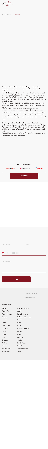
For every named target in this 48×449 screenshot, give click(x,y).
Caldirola (5, 323)
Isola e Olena (6, 351)
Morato (19, 334)
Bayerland (5, 320)
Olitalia (19, 340)
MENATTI (17, 14)
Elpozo (4, 337)
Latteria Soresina (22, 314)
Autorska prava (30, 298)
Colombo (5, 328)
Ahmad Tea (5, 311)
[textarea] (24, 265)
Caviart (4, 331)
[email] (35, 244)
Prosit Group (21, 343)
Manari (19, 323)
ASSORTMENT (6, 14)
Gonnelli (4, 346)
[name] (12, 244)
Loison (19, 320)
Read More (24, 176)
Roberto (20, 346)
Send (16, 279)
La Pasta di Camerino (24, 317)
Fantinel (4, 343)
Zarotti (19, 352)
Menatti (19, 331)
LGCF (19, 311)
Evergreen (5, 340)
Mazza (19, 325)
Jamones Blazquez (23, 308)
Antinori (4, 308)
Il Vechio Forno (6, 349)
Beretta (4, 317)
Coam (4, 334)
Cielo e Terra (6, 326)
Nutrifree (20, 337)
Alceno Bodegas (7, 314)
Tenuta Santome (22, 349)
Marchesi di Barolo (23, 328)
